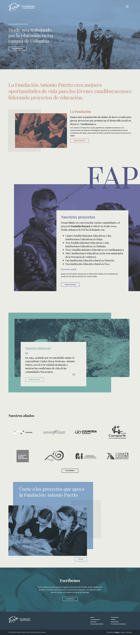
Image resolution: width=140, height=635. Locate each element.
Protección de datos (118, 624)
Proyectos (114, 617)
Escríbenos (70, 599)
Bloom (117, 632)
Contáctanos (17, 49)
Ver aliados (70, 470)
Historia (93, 622)
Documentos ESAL (97, 624)
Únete (80, 559)
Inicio (92, 617)
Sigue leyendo (79, 140)
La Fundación (95, 620)
